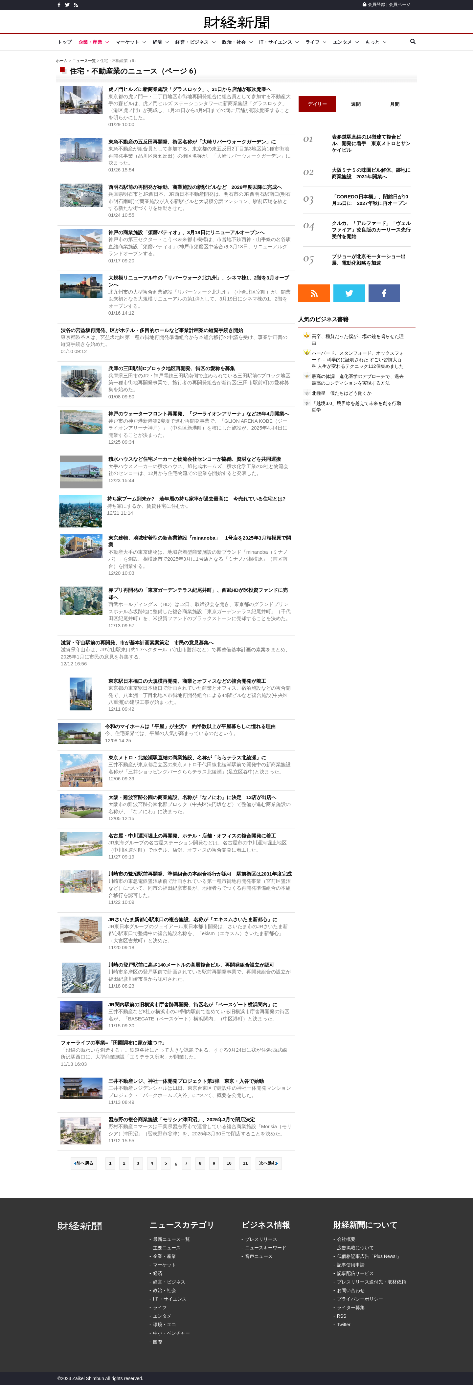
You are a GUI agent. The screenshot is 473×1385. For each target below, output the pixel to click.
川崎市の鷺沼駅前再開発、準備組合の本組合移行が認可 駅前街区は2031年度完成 (200, 874)
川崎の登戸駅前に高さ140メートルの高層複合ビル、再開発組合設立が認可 (191, 965)
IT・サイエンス (275, 42)
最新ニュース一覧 (171, 1239)
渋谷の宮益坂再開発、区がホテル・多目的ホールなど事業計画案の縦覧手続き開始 (152, 330)
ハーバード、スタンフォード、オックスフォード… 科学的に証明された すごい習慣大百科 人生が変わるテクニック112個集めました (358, 359)
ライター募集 (351, 1307)
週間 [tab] (356, 104)
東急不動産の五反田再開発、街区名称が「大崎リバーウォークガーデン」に (192, 142)
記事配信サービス (355, 1273)
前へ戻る (83, 1163)
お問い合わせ (351, 1290)
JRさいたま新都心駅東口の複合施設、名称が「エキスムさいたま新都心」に (192, 919)
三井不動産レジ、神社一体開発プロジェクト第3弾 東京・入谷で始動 (186, 1081)
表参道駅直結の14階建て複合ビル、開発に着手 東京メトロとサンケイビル (371, 143)
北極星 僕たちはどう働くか (342, 393)
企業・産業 (90, 42)
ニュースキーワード (265, 1247)
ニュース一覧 (84, 60)
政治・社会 (234, 42)
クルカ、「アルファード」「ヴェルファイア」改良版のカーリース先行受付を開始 (371, 229)
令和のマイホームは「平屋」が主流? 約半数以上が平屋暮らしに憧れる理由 (190, 726)
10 (229, 1163)
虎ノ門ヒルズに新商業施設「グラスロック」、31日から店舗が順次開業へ (190, 89)
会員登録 (374, 4)
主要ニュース (167, 1247)
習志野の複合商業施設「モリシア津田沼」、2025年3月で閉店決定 (181, 1119)
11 (245, 1163)
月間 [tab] (394, 104)
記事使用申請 (351, 1264)
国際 (157, 1341)
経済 (157, 42)
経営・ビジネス (192, 42)
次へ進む (268, 1163)
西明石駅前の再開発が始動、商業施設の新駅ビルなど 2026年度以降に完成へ (195, 187)
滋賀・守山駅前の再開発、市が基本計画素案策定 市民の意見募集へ (137, 642)
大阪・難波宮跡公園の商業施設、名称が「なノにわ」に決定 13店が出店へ (192, 797)
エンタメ (342, 42)
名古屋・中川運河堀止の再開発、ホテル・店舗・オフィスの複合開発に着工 (192, 835)
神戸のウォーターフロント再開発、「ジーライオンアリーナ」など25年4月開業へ (198, 413)
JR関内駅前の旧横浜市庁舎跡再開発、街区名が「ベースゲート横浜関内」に (192, 1004)
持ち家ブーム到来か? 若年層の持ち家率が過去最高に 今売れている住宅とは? (196, 499)
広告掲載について (355, 1247)
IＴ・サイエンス (170, 1299)
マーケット (128, 42)
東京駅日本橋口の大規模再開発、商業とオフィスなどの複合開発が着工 (187, 681)
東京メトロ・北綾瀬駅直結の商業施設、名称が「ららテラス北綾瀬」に (187, 757)
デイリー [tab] (317, 104)
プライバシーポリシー (360, 1299)
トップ (64, 42)
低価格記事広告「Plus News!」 (369, 1256)
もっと (372, 42)
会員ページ (400, 4)
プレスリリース (261, 1239)
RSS (342, 1316)
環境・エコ (164, 1324)
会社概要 (346, 1239)
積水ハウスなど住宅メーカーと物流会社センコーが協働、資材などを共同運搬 (194, 459)
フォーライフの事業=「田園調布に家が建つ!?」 (114, 1042)
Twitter (343, 1324)
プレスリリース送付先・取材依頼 (371, 1281)
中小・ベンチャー (171, 1333)
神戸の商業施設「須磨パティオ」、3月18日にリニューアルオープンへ (186, 232)
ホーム (62, 60)
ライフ (312, 42)
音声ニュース (259, 1256)
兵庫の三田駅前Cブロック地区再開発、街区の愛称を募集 (171, 368)
